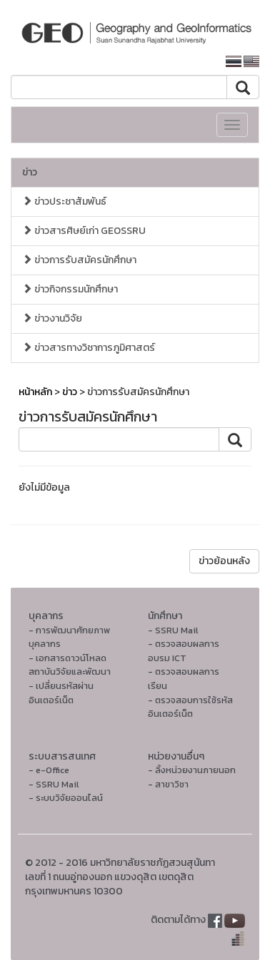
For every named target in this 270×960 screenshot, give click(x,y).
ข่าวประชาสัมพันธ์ (64, 201)
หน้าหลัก (35, 391)
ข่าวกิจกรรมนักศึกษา (70, 289)
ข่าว (29, 172)
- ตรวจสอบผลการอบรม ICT (183, 651)
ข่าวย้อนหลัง (224, 560)
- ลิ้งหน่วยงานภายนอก (192, 770)
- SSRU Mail (173, 630)
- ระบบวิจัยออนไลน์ (66, 798)
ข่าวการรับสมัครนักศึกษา (79, 259)
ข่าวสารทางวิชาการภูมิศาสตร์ (88, 347)
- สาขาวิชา (168, 784)
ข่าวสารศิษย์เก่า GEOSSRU (84, 230)
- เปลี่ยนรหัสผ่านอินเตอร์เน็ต (61, 693)
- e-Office (49, 770)
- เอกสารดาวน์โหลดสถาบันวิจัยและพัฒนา (70, 665)
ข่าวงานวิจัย (52, 318)
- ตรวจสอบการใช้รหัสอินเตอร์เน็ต (190, 707)
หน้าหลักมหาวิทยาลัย (164, 61)
